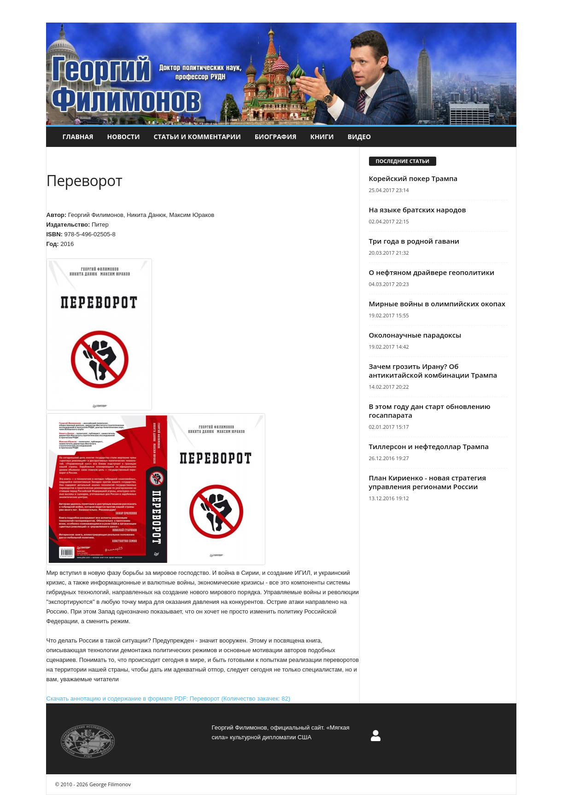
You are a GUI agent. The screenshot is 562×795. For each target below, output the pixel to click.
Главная (78, 136)
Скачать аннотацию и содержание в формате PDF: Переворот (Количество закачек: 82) (168, 698)
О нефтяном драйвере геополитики (432, 272)
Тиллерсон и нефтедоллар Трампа (429, 446)
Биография (276, 136)
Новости (123, 136)
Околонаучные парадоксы (415, 334)
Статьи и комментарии (197, 136)
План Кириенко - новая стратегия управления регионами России (427, 482)
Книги (322, 136)
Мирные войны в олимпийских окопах (437, 303)
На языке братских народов (417, 209)
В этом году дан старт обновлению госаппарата (430, 411)
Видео (359, 136)
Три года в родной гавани (414, 241)
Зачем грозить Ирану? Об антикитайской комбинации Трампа (433, 371)
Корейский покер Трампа (413, 178)
